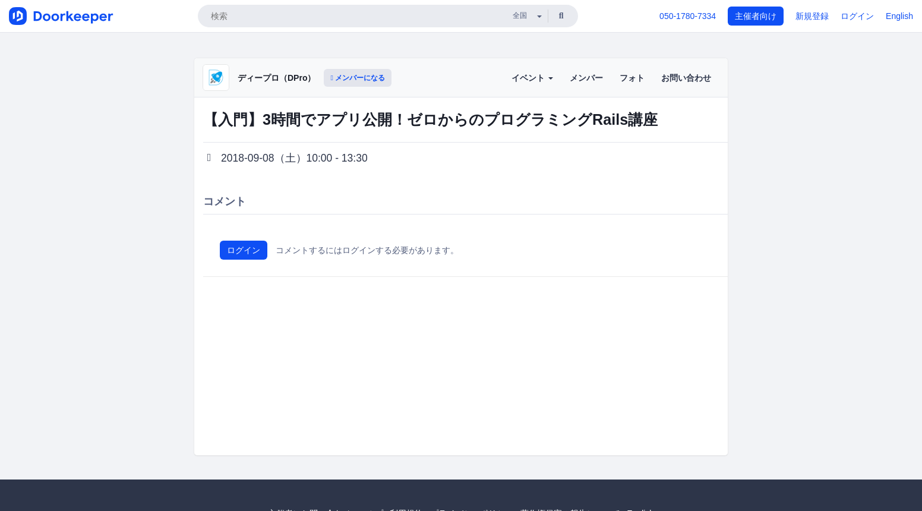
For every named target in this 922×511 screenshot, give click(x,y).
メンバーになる (357, 78)
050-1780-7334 (687, 16)
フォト (632, 78)
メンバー (586, 78)
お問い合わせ (686, 78)
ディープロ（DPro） (276, 78)
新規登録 (812, 16)
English (899, 16)
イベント (532, 78)
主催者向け (755, 16)
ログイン (857, 16)
